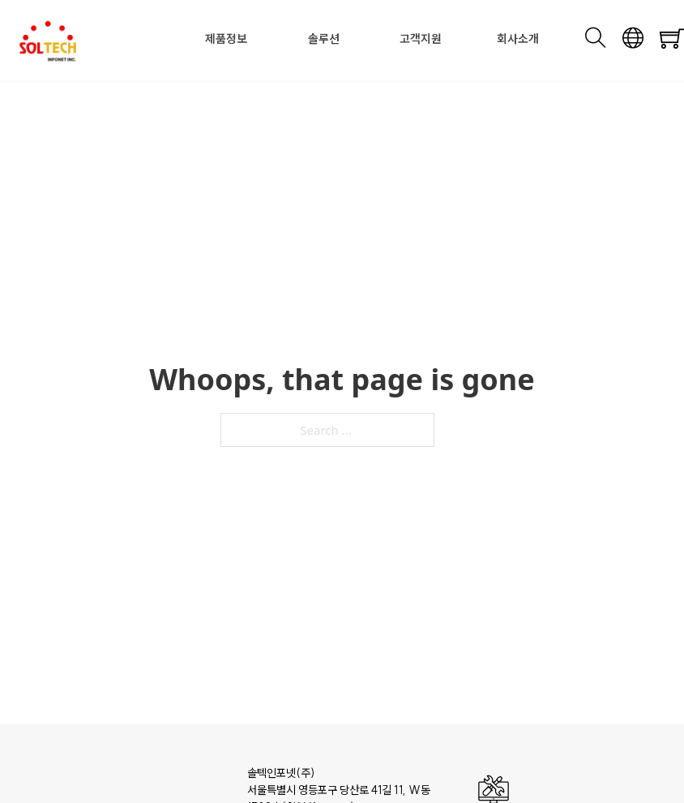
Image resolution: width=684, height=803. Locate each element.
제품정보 (226, 39)
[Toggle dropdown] (251, 38)
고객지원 (421, 39)
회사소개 (518, 39)
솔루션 (324, 39)
